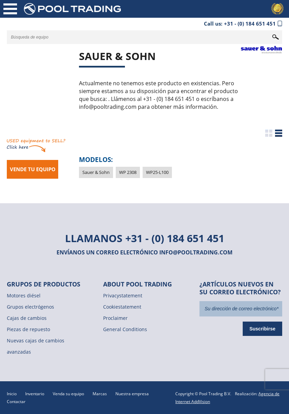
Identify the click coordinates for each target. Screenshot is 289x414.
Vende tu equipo (32, 169)
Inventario (34, 394)
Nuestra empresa (132, 394)
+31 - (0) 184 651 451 (174, 238)
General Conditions (125, 329)
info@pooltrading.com (195, 252)
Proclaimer (115, 318)
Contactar (16, 401)
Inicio (12, 394)
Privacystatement (122, 295)
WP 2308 (128, 172)
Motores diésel (24, 295)
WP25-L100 (157, 172)
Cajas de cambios (27, 318)
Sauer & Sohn (96, 172)
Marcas (100, 394)
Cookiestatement (122, 307)
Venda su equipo (68, 394)
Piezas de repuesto (28, 329)
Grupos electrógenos (30, 307)
